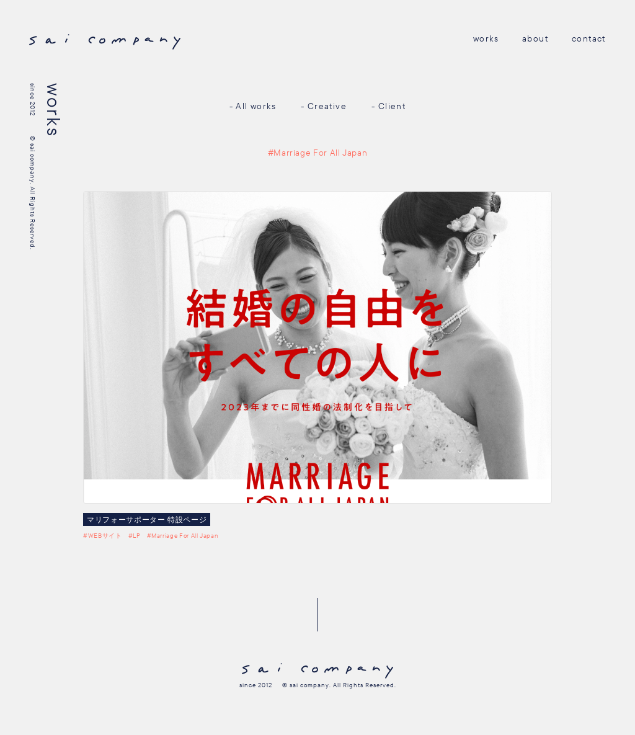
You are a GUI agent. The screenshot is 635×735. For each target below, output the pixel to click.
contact (589, 38)
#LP (134, 536)
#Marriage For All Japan (183, 536)
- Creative (324, 106)
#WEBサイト (102, 536)
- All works (252, 106)
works (486, 38)
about (535, 38)
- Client (388, 106)
